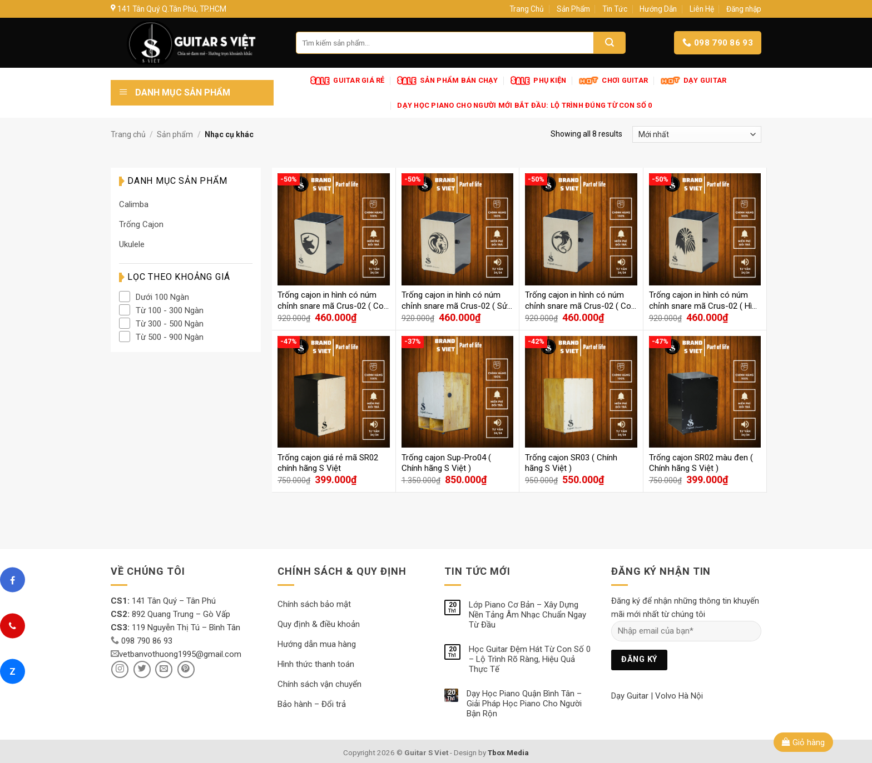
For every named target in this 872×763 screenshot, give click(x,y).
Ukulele (132, 244)
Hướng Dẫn (658, 8)
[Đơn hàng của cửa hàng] (696, 134)
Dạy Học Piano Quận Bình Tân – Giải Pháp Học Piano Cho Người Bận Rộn (524, 704)
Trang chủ (128, 134)
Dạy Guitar (629, 696)
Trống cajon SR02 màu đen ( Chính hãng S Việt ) (701, 463)
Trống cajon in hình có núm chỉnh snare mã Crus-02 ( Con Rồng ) (580, 301)
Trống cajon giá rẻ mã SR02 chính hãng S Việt (328, 463)
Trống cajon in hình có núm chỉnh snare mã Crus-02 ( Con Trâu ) (333, 301)
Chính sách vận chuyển (319, 684)
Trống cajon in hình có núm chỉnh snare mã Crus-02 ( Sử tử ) (454, 301)
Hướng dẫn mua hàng (317, 644)
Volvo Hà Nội (679, 696)
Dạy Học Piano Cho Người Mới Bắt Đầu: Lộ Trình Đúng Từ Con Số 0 (524, 105)
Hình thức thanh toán (316, 664)
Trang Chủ (526, 8)
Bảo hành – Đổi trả (312, 704)
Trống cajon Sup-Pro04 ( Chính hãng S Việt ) (446, 463)
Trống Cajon (141, 224)
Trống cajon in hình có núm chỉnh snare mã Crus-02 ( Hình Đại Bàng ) (705, 301)
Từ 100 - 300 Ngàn (170, 310)
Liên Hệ (702, 8)
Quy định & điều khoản (319, 624)
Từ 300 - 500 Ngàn (170, 324)
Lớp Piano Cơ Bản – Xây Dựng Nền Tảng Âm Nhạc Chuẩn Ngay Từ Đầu (527, 615)
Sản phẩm (175, 134)
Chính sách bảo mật (314, 604)
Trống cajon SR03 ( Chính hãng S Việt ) (571, 463)
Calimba (133, 204)
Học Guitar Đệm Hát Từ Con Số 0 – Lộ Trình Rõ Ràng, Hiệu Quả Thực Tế (530, 659)
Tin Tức (614, 8)
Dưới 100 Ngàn (162, 297)
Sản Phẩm (573, 8)
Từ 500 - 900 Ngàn (170, 337)
